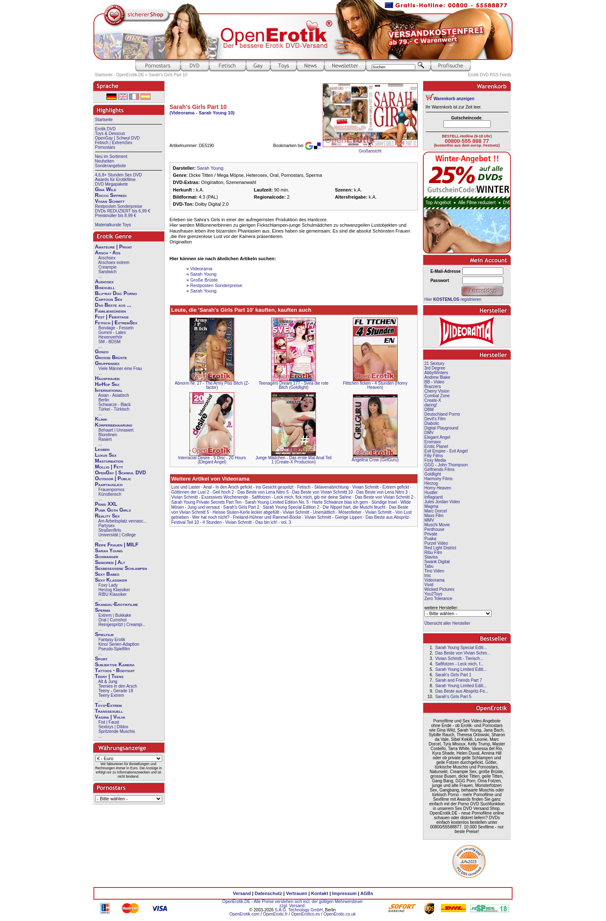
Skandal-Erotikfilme (116, 604)
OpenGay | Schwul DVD (117, 138)
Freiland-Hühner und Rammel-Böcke (267, 517)
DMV (429, 432)
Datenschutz (268, 893)
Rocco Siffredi (111, 195)
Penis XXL (106, 504)
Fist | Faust (108, 722)
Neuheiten (104, 161)
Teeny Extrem (111, 695)
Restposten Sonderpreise (118, 206)
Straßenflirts (109, 530)
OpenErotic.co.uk (340, 914)
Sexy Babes (107, 574)
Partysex (106, 525)
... (100, 276)
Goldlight (433, 474)
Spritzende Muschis (116, 731)
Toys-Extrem (108, 705)
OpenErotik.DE (236, 901)
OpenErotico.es (305, 914)
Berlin (103, 400)
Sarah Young (109, 551)
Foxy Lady (108, 585)
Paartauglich (109, 484)
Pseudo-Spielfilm (114, 649)
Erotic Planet (436, 446)
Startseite (104, 119)
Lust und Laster (185, 487)
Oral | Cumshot (112, 620)
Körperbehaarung (113, 425)
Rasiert (105, 439)
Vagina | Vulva (110, 717)
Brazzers (433, 386)
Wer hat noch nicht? (211, 517)
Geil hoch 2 (223, 492)
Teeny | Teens (109, 676)
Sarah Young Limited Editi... (461, 669)
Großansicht (370, 151)
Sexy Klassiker (111, 580)
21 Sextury (435, 363)
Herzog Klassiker (114, 589)
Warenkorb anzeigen (454, 98)
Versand (242, 893)
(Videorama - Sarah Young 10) (202, 112)
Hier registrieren (453, 299)
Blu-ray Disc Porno (116, 293)
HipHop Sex (107, 384)
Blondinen (107, 434)
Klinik (101, 419)
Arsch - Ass (108, 253)
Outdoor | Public (113, 478)
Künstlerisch (109, 494)
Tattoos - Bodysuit (115, 670)
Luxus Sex (106, 455)
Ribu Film (433, 552)
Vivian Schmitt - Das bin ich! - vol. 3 (258, 522)
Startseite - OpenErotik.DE (119, 74)
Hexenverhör (110, 337)
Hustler (431, 492)
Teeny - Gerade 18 (115, 690)
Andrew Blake (438, 377)
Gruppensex (107, 363)
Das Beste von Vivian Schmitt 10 (322, 492)
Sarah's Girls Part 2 (241, 507)
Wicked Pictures (440, 589)
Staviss (431, 557)
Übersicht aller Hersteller (447, 623)
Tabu (429, 566)
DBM (429, 409)
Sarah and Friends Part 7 (458, 680)
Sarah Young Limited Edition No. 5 (277, 502)
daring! (431, 405)
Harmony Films (439, 478)
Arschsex (106, 258)
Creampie (107, 267)
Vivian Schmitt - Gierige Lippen (333, 517)
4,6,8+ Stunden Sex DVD (118, 175)
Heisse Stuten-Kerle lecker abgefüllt (245, 512)
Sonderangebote (110, 165)
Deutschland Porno (442, 414)
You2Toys (434, 594)
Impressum (344, 893)
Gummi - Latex (112, 332)
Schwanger (107, 556)
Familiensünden (110, 311)
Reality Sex (107, 516)
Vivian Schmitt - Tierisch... (459, 658)
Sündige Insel (384, 502)
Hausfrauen (107, 378)
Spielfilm (104, 634)
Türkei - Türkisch (113, 409)
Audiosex (104, 282)
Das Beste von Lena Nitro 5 (262, 492)
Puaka (430, 538)
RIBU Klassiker (112, 594)
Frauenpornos (111, 489)
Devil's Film (435, 419)
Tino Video (434, 571)
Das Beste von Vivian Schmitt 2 (384, 497)
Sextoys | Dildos (113, 726)
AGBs (366, 893)
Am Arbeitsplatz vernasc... (122, 521)
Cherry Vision (437, 391)
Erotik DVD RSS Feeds (489, 74)
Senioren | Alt (110, 562)
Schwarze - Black (114, 404)
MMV (429, 520)
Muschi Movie (437, 525)
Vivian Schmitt (110, 201)
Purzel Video (436, 543)
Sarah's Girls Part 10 (168, 74)
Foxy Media (435, 460)
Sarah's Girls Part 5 (453, 696)
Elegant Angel (438, 437)
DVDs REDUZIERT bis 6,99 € (122, 211)
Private (431, 534)
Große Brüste (111, 357)
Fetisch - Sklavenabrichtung (323, 487)
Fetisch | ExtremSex (113, 142)
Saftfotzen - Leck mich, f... (459, 664)
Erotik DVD (105, 129)
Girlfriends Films (440, 469)
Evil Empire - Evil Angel (446, 451)
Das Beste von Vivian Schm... (462, 653)
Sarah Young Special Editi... (461, 647)
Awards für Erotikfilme (115, 179)
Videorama (201, 268)
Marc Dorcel (436, 511)
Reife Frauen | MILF (117, 545)
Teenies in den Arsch (117, 686)
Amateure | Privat (113, 247)
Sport (101, 659)
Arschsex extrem (113, 262)
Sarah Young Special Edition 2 (291, 507)
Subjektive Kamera (115, 664)
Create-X (433, 400)
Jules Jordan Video (442, 501)
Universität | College (117, 535)
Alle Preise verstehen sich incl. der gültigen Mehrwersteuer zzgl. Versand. (308, 903)
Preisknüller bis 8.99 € (115, 215)
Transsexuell (109, 711)
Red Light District (440, 548)
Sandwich (107, 271)
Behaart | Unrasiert (116, 430)
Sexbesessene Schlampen (121, 568)
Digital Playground (441, 428)
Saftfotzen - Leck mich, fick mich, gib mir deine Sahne (301, 497)
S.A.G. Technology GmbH (299, 910)
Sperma (103, 610)
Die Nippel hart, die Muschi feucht (354, 507)
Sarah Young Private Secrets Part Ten (206, 502)
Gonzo (102, 351)
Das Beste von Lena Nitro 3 (381, 492)
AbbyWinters (436, 372)
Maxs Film (434, 515)
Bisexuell (105, 287)
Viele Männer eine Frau (120, 368)
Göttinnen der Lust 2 (190, 492)
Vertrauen (296, 893)
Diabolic (432, 423)
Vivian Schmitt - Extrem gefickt (380, 487)
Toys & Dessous (110, 133)
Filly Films (434, 455)
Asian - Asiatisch (113, 395)
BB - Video (435, 382)
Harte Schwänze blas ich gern (340, 502)
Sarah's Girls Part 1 (453, 675)
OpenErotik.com (244, 914)
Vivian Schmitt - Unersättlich (309, 512)
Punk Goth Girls (113, 510)
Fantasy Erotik (111, 639)
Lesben (102, 449)
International (109, 390)
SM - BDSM (109, 341)
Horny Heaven (438, 488)
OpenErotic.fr (275, 914)
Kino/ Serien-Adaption (118, 644)
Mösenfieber (350, 512)
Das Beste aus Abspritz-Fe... (461, 691)
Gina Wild (106, 189)
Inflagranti (434, 497)
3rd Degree (435, 368)
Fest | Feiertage (112, 317)
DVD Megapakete (111, 184)
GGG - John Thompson (446, 465)
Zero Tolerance (439, 598)
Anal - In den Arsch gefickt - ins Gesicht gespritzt (248, 487)
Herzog (431, 483)
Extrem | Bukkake (114, 615)
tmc (428, 575)
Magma (431, 506)
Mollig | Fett (109, 467)
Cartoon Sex (108, 299)
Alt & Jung (107, 681)
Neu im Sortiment (111, 156)
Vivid (429, 584)
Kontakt (319, 893)
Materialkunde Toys (113, 224)
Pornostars (105, 147)
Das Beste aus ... (113, 305)
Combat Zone (437, 395)
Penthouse (435, 529)
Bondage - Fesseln (116, 328)
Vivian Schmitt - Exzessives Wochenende (210, 497)
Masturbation (109, 461)
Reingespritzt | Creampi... (122, 624)
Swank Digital (437, 561)
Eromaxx (433, 442)
